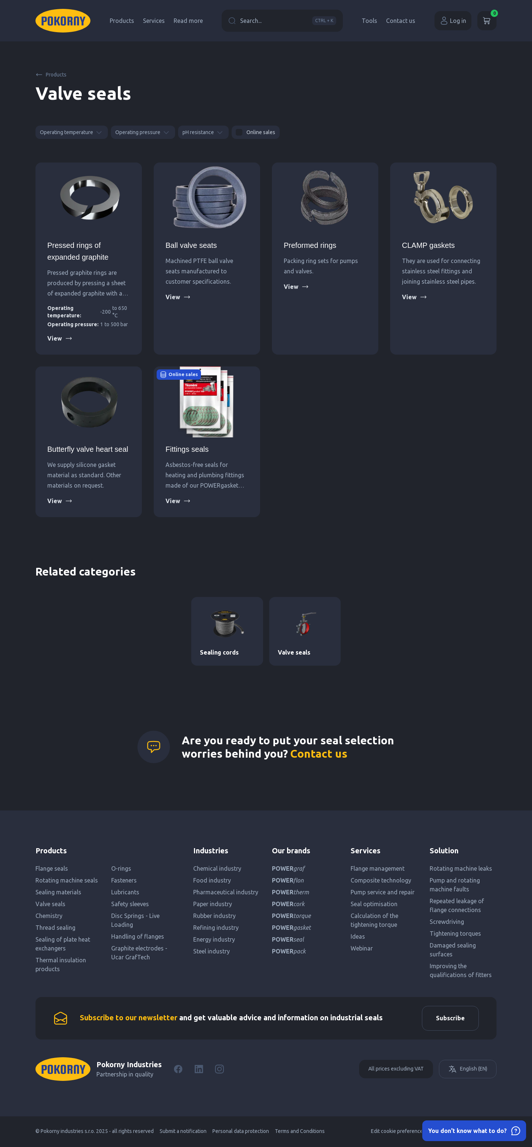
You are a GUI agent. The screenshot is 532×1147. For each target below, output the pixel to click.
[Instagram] (219, 1070)
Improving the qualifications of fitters (461, 970)
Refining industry (216, 927)
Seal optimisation (374, 904)
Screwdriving (447, 921)
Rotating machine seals (66, 880)
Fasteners (124, 880)
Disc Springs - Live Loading (135, 920)
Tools (369, 20)
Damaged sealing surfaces (453, 949)
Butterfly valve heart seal (87, 449)
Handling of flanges (137, 936)
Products (122, 20)
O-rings (121, 868)
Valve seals (294, 652)
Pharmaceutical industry (225, 892)
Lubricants (125, 892)
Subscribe (449, 1018)
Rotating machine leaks (461, 868)
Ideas (358, 936)
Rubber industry (214, 915)
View (59, 338)
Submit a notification (183, 1132)
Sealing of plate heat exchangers (62, 944)
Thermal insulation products (60, 964)
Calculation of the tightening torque (374, 920)
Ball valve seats (191, 245)
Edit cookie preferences (398, 1132)
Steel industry (211, 951)
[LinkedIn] (198, 1070)
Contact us (400, 20)
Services (154, 20)
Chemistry (48, 915)
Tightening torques (455, 933)
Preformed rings (310, 245)
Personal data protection (240, 1132)
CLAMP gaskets (428, 245)
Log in (453, 20)
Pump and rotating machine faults (455, 884)
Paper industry (212, 904)
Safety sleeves (130, 904)
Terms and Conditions (300, 1132)
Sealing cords (219, 652)
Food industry (212, 880)
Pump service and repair (383, 892)
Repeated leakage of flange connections (457, 905)
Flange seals (51, 868)
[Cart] (487, 20)
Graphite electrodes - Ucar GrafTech (139, 952)
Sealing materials (58, 892)
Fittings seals (187, 449)
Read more (188, 20)
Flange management (378, 868)
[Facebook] (178, 1070)
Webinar (362, 948)
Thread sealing (55, 927)
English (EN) (467, 1070)
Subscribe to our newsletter (128, 1018)
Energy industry (214, 939)
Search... (282, 20)
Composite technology (381, 880)
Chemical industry (217, 868)
